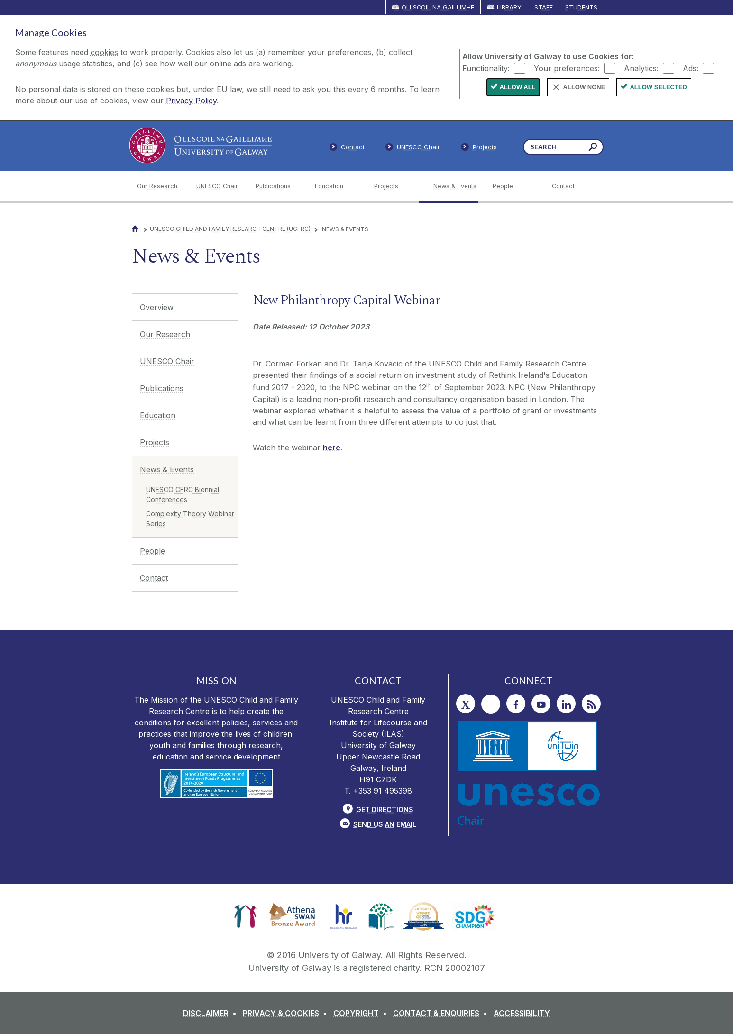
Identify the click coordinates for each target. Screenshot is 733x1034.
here (331, 447)
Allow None (584, 87)
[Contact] (574, 186)
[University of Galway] (200, 145)
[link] (245, 916)
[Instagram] (490, 704)
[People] (514, 186)
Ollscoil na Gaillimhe (438, 7)
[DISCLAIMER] (211, 1013)
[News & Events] (455, 186)
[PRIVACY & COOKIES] (287, 1013)
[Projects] (396, 186)
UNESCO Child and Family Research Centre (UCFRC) (230, 228)
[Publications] (277, 186)
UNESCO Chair (167, 361)
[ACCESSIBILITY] (522, 1013)
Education (157, 415)
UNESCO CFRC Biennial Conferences (182, 494)
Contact (154, 578)
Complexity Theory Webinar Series (190, 519)
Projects (154, 442)
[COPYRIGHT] (362, 1013)
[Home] (135, 228)
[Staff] (479, 149)
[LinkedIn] (566, 703)
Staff (543, 7)
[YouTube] (540, 703)
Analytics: (641, 68)
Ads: (690, 68)
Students (581, 7)
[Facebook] (515, 703)
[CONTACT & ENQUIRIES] (442, 1013)
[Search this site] (593, 148)
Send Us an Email (384, 824)
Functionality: (486, 68)
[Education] (336, 186)
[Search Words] (563, 147)
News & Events (167, 469)
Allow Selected (658, 87)
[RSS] (591, 703)
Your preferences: (567, 68)
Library (509, 7)
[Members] (412, 149)
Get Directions (384, 809)
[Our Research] (159, 186)
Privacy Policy (191, 100)
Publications (161, 388)
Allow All (518, 87)
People (152, 551)
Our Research (165, 334)
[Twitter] (465, 703)
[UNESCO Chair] (218, 186)
